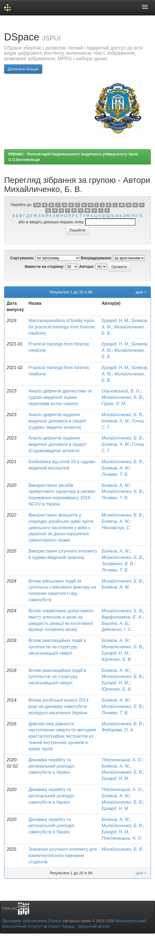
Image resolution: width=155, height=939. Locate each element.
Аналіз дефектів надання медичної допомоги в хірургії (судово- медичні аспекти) (57, 421)
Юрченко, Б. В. (117, 659)
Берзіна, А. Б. (115, 623)
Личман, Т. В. (115, 474)
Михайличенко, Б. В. (122, 397)
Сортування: (22, 258)
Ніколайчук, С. (116, 527)
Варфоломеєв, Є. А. (122, 617)
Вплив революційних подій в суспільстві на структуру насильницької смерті (57, 646)
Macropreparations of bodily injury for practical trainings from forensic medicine (62, 327)
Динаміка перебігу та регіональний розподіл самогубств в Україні (51, 766)
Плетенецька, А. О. (122, 759)
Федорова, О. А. (118, 729)
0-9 (37, 205)
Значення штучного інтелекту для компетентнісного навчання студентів (63, 855)
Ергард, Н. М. (115, 320)
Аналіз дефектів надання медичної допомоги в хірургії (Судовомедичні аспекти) (57, 444)
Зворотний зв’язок (94, 926)
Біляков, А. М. (116, 421)
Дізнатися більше (23, 69)
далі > (141, 292)
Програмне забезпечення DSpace (31, 921)
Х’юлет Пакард (61, 926)
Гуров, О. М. (114, 403)
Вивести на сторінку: (44, 266)
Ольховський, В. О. (121, 391)
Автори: (87, 266)
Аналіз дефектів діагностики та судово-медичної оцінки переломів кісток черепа (60, 397)
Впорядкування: (96, 258)
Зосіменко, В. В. (118, 563)
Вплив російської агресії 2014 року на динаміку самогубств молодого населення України (59, 706)
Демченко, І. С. (117, 629)
